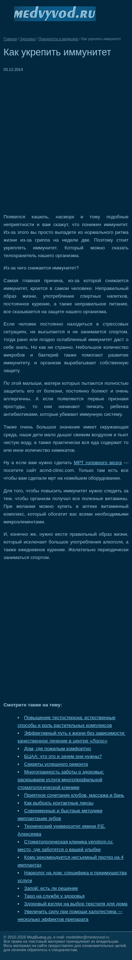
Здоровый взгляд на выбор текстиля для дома (76, 903)
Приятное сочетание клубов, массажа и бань (74, 795)
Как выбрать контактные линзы (59, 803)
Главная (10, 39)
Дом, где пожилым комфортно (57, 748)
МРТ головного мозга (98, 462)
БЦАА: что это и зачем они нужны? (63, 756)
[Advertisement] (66, 139)
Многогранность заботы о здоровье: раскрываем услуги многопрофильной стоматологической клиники (61, 779)
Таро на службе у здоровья (54, 896)
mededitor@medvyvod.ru (87, 937)
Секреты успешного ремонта (56, 764)
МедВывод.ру (39, 937)
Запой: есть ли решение (51, 888)
